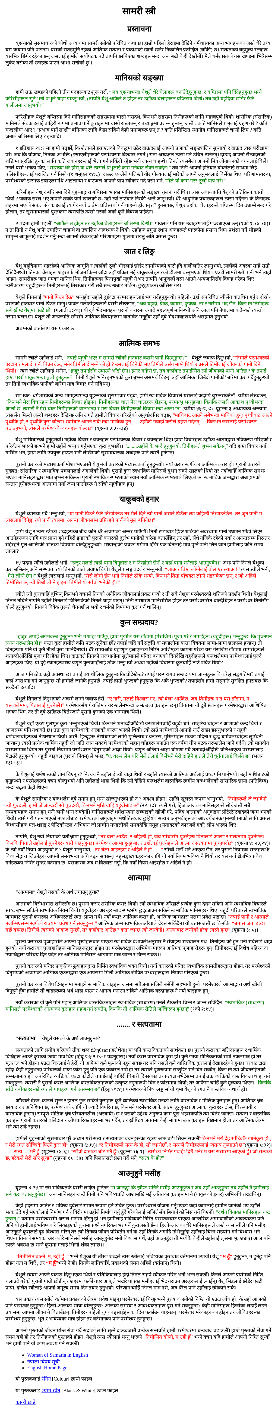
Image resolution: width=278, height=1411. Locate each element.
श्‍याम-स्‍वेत (51, 1390)
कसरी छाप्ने (25, 1402)
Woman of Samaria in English (57, 1355)
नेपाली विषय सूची (43, 1362)
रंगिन (47, 1379)
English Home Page (47, 1367)
